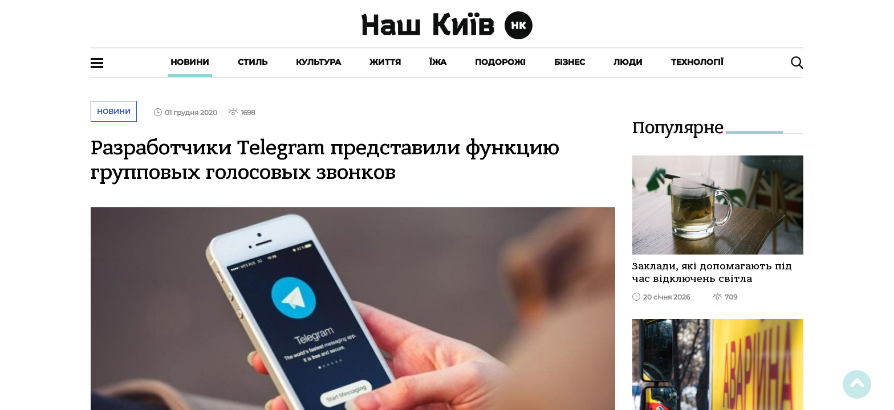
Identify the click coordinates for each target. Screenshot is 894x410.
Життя (385, 62)
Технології (697, 62)
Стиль (252, 62)
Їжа (437, 62)
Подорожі (500, 62)
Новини (189, 62)
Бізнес (569, 62)
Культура (318, 62)
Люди (628, 62)
